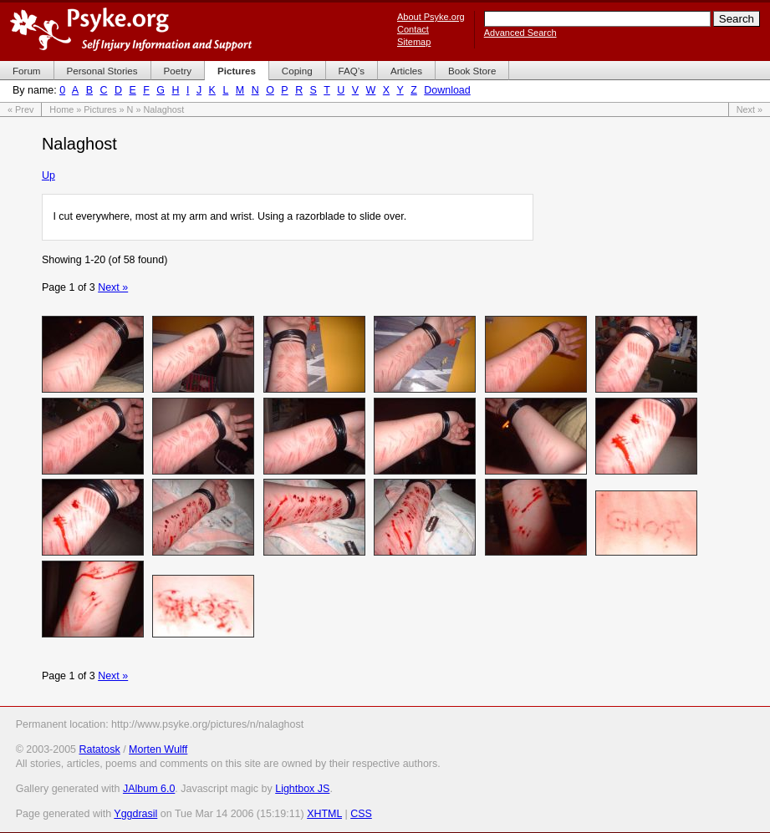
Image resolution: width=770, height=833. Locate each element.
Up (48, 175)
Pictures (100, 109)
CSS (361, 814)
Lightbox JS (302, 789)
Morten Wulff (158, 749)
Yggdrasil (135, 814)
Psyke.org (131, 29)
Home (61, 109)
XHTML (324, 814)
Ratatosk (99, 749)
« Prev (20, 109)
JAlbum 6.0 (149, 789)
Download (447, 90)
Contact (413, 29)
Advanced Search (520, 33)
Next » (749, 109)
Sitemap (414, 42)
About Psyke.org (431, 17)
